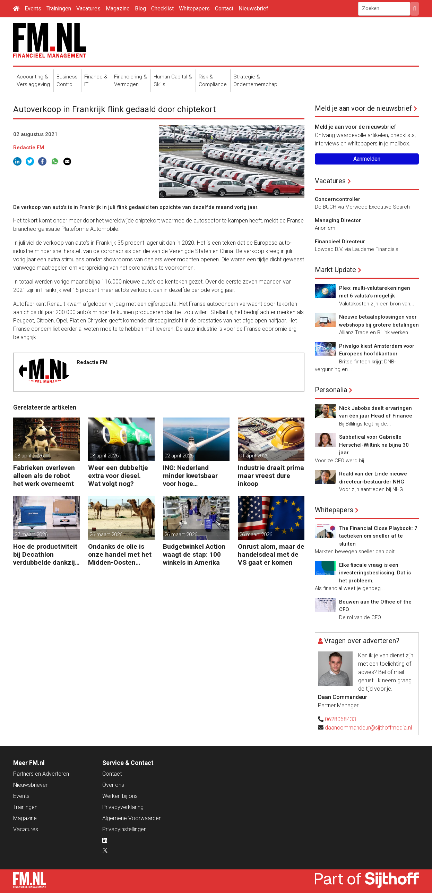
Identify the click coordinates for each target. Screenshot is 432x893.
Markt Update (335, 270)
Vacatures (88, 8)
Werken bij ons (120, 796)
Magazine (118, 8)
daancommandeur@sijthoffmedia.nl (368, 727)
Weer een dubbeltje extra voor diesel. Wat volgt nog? (118, 476)
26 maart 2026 (105, 534)
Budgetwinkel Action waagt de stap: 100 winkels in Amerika (194, 554)
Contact (224, 8)
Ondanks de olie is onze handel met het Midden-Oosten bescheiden (120, 554)
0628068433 (340, 719)
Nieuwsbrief (253, 8)
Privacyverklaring (123, 807)
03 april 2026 (29, 456)
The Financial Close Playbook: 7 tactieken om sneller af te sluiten (378, 536)
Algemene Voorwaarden (132, 818)
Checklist (162, 8)
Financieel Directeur (340, 241)
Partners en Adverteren (41, 773)
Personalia (331, 390)
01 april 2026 (253, 456)
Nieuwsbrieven (31, 785)
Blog (140, 8)
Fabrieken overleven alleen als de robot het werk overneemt (44, 476)
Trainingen (58, 8)
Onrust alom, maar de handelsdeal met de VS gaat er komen (271, 554)
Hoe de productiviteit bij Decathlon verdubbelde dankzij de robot (45, 554)
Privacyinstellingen (124, 829)
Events (33, 8)
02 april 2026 (178, 456)
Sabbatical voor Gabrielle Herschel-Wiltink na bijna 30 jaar (374, 445)
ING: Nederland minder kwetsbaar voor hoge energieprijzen (190, 476)
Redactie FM (28, 147)
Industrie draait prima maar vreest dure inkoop (271, 476)
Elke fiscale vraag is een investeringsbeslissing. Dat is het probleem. (375, 573)
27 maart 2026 (31, 534)
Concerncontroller (337, 199)
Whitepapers (194, 8)
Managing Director (338, 220)
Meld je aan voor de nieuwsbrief (363, 108)
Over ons (113, 785)
